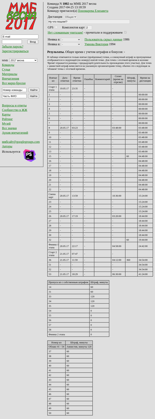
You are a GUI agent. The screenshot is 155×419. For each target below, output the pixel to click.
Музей (6, 123)
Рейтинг (7, 119)
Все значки (9, 128)
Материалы (9, 74)
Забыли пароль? (12, 46)
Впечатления (10, 78)
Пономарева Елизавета (93, 10)
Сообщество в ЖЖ (14, 110)
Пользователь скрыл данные (103, 39)
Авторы (7, 146)
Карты (6, 114)
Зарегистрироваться (15, 51)
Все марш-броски (14, 83)
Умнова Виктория (96, 44)
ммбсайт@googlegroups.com (21, 141)
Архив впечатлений (15, 132)
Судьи (6, 69)
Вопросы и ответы (14, 105)
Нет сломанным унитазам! (65, 32)
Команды (8, 65)
